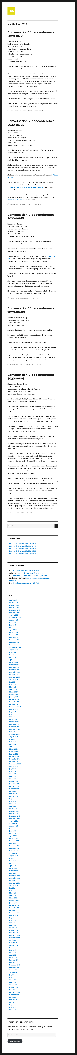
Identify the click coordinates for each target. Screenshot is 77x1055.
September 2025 (15, 617)
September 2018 (15, 823)
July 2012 (12, 1005)
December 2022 (14, 699)
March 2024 (13, 662)
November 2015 (14, 908)
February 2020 (14, 781)
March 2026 (13, 603)
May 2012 (12, 1010)
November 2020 (15, 759)
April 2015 (12, 925)
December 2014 (14, 935)
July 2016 (12, 888)
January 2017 (13, 873)
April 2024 (13, 660)
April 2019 (13, 806)
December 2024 (14, 640)
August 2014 (13, 945)
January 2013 (13, 990)
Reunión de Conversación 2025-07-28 (26, 583)
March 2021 (13, 749)
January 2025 (13, 637)
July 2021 (12, 739)
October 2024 (14, 645)
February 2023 (14, 694)
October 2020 (14, 761)
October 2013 (13, 970)
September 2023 (15, 677)
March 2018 (13, 838)
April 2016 (13, 895)
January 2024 (14, 667)
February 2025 (14, 635)
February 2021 (14, 751)
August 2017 (13, 856)
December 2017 (14, 846)
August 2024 (13, 650)
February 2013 (14, 987)
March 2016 (13, 898)
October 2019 (13, 791)
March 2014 (13, 957)
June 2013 (12, 977)
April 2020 (13, 776)
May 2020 (12, 774)
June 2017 (12, 861)
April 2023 (13, 689)
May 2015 (12, 923)
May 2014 (12, 952)
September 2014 (14, 942)
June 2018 (12, 831)
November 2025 (14, 612)
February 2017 (14, 871)
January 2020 (14, 784)
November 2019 (14, 789)
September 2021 (14, 734)
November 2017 (14, 848)
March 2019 (13, 808)
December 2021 (14, 727)
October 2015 (13, 910)
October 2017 (13, 851)
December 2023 (14, 670)
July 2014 (12, 947)
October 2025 (14, 615)
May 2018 (12, 833)
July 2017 (12, 858)
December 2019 (14, 786)
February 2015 (14, 930)
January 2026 (14, 607)
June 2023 (12, 684)
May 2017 (12, 863)
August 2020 (13, 766)
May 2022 (12, 717)
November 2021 (14, 729)
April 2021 (13, 746)
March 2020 (13, 779)
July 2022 (12, 712)
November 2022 (14, 702)
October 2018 (13, 821)
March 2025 (13, 632)
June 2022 (12, 714)
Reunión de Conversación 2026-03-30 (22, 551)
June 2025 (12, 625)
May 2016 (12, 893)
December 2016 (14, 875)
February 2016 (14, 900)
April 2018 (13, 836)
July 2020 (12, 769)
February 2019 (14, 811)
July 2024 (12, 652)
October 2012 (13, 997)
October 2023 (14, 674)
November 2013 (14, 967)
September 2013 (14, 972)
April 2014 (13, 955)
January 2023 (13, 697)
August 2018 (13, 826)
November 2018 (14, 818)
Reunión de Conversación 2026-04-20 (22, 543)
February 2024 (14, 665)
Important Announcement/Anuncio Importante (30, 575)
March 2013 (13, 985)
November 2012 (14, 995)
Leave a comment (37, 110)
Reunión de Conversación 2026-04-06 (22, 548)
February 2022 (14, 722)
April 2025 (13, 630)
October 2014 (13, 940)
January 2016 (13, 903)
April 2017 (12, 866)
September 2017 (14, 853)
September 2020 (15, 764)
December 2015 (14, 905)
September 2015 (14, 913)
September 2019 (14, 794)
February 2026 (14, 605)
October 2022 (14, 704)
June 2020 (12, 771)
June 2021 (12, 741)
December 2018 (14, 816)
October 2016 (13, 880)
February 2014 (14, 960)
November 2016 (14, 878)
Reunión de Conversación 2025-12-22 (26, 571)
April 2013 (13, 982)
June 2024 (12, 655)
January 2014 (13, 962)
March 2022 (13, 719)
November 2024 (14, 642)
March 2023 (13, 692)
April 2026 (13, 600)
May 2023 (12, 687)
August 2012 (13, 1002)
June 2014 (12, 950)
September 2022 (15, 707)
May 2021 (12, 744)
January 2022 (14, 724)
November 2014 (14, 938)
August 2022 (13, 709)
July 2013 (12, 975)
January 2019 (13, 813)
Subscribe (15, 1041)
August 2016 (13, 885)
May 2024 (12, 657)
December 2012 (14, 992)
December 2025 (14, 610)
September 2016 (14, 883)
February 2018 (14, 841)
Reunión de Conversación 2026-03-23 (22, 553)
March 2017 (13, 868)
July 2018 (12, 828)
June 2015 (12, 920)
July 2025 (12, 622)
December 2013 (14, 965)
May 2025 (12, 627)
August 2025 (13, 620)
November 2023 (14, 672)
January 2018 (13, 843)
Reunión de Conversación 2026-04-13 (22, 546)
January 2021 (13, 754)
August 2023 (13, 679)
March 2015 (13, 928)
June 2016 (12, 890)
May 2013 (12, 980)
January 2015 (13, 933)
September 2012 (14, 1000)
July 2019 (12, 799)
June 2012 (12, 1007)
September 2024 (15, 647)
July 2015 (12, 918)
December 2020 (14, 756)
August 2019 (13, 796)
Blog (29, 110)
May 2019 (12, 804)
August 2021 (13, 737)
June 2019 (12, 801)
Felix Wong (13, 110)
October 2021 (13, 732)
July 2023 (12, 682)
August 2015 (13, 915)
